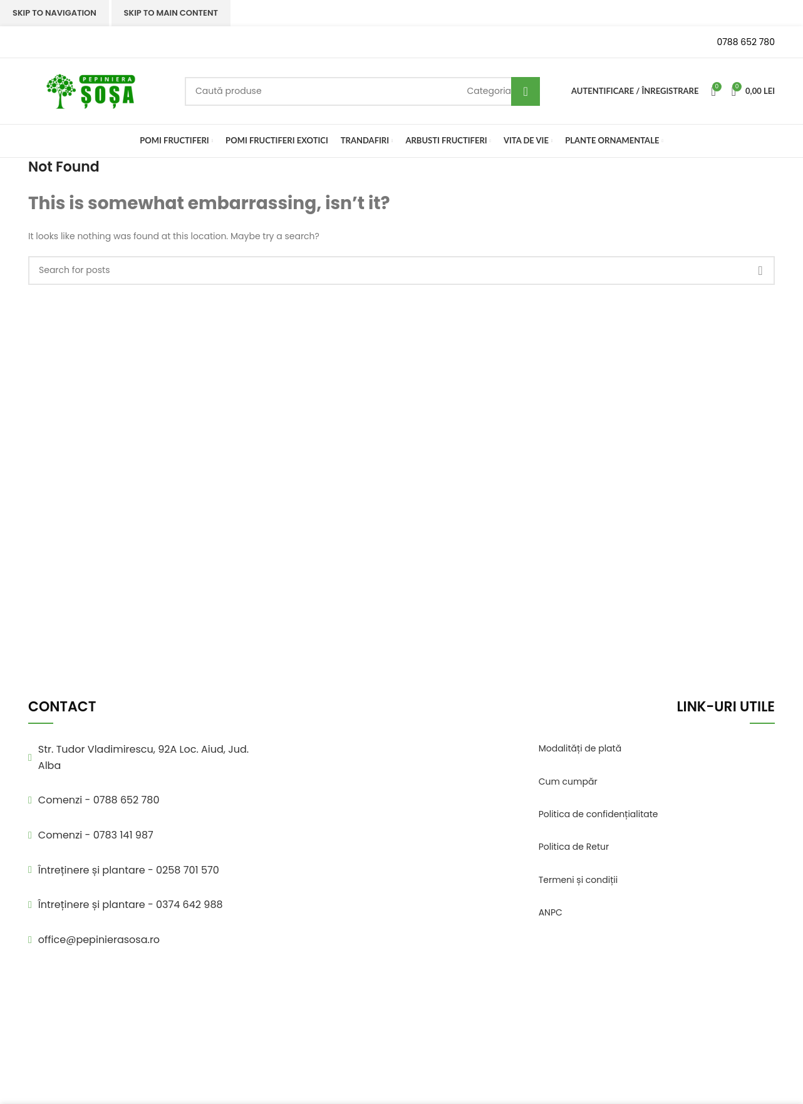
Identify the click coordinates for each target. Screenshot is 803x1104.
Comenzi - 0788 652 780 (99, 800)
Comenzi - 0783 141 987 (95, 835)
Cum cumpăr (568, 781)
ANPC (550, 912)
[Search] (362, 91)
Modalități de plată (580, 748)
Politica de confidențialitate (598, 814)
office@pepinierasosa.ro (99, 939)
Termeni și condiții (578, 880)
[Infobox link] (97, 42)
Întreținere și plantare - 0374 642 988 (130, 904)
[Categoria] (489, 91)
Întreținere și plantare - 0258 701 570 (128, 870)
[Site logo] (90, 90)
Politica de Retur (574, 846)
